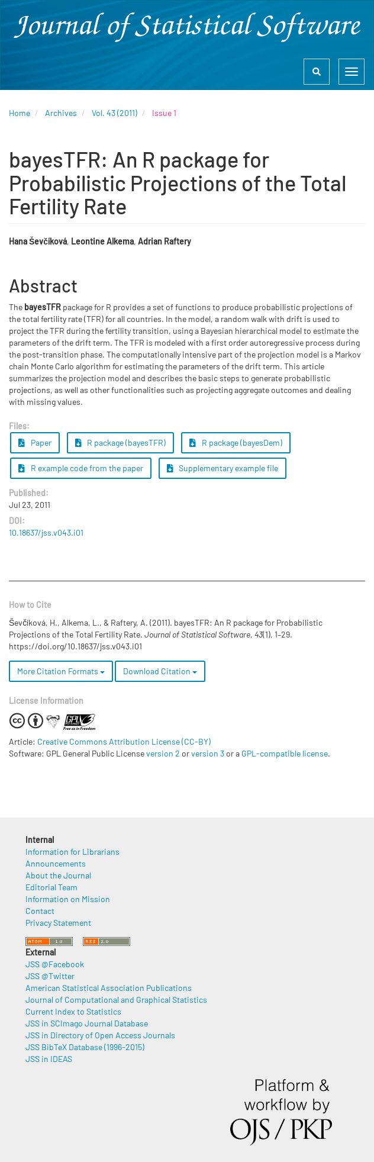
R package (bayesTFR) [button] (120, 442)
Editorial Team (51, 887)
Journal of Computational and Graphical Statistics (116, 999)
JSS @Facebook (54, 964)
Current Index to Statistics (73, 1011)
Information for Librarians (72, 851)
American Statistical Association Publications (108, 988)
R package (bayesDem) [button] (235, 442)
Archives (61, 113)
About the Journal (58, 875)
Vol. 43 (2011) (114, 113)
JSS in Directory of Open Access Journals (100, 1035)
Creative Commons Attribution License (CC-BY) (124, 741)
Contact (39, 911)
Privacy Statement (58, 923)
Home (19, 113)
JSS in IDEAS (48, 1059)
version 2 (163, 753)
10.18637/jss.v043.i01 (46, 532)
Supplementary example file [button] (223, 468)
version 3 (207, 753)
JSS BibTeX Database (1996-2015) (84, 1047)
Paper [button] (34, 442)
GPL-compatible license (284, 753)
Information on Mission (67, 899)
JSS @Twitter (50, 976)
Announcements (55, 863)
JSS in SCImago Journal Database (86, 1023)
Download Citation (160, 671)
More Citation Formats (61, 671)
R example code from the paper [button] (80, 468)
